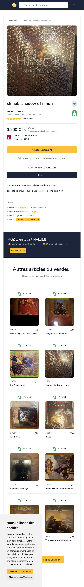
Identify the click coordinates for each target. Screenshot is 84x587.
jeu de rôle (34, 219)
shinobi (20, 219)
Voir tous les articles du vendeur (42, 559)
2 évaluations (29, 118)
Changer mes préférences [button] (20, 577)
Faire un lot (18, 250)
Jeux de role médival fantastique (36, 20)
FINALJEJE (21, 111)
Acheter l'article (42, 149)
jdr (27, 219)
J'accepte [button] (13, 571)
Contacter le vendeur (42, 167)
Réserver (42, 175)
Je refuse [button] (26, 571)
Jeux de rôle (12, 20)
